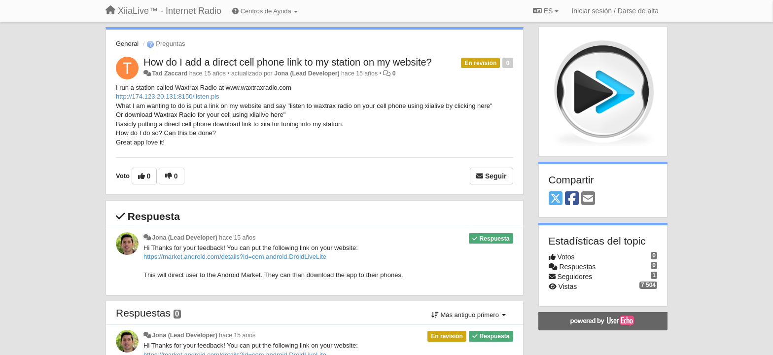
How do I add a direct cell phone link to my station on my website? (287, 62)
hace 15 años (237, 237)
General (127, 43)
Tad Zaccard (169, 73)
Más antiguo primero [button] (468, 315)
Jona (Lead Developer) (306, 73)
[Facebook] (572, 199)
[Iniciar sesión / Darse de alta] (615, 10)
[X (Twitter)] (555, 199)
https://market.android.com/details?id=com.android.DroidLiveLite (234, 256)
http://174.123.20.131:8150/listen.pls (167, 96)
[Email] (588, 199)
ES (546, 11)
